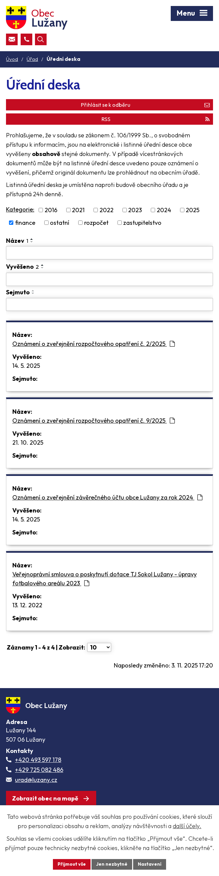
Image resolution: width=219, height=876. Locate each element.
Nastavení (149, 864)
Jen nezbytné (111, 864)
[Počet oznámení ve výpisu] (99, 647)
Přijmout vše (72, 864)
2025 (192, 210)
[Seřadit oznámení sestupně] (32, 241)
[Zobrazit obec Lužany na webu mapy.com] (51, 798)
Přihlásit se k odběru (145, 104)
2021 (78, 210)
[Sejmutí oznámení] (109, 304)
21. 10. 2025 (27, 442)
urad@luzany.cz (36, 780)
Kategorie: (20, 209)
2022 (106, 210)
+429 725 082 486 (39, 770)
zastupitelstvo (142, 222)
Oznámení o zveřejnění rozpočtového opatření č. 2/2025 (93, 344)
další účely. (187, 826)
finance (25, 222)
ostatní (59, 222)
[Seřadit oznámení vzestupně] (32, 239)
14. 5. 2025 (26, 365)
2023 (135, 210)
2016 (51, 210)
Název (17, 240)
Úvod (12, 59)
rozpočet (96, 222)
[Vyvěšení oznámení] (109, 279)
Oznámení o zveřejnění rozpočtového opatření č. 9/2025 (93, 420)
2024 (164, 210)
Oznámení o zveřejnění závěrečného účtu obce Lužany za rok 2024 (107, 497)
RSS (156, 119)
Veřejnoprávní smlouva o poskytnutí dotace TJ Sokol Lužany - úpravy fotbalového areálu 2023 (104, 578)
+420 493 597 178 (38, 760)
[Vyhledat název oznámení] (109, 252)
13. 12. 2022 (27, 605)
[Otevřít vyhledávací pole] (41, 39)
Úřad (32, 59)
